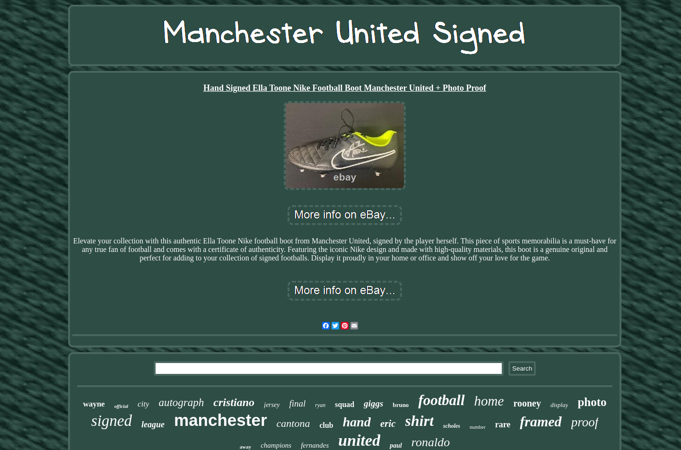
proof (585, 422)
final (297, 403)
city (143, 403)
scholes (451, 426)
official (121, 406)
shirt (419, 420)
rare (503, 424)
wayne (94, 403)
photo (591, 402)
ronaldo (430, 442)
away (245, 447)
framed (540, 421)
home (489, 400)
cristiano (233, 402)
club (326, 425)
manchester (220, 420)
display (559, 404)
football (441, 400)
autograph (181, 402)
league (153, 424)
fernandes (315, 445)
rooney (527, 403)
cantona (293, 423)
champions (276, 445)
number (478, 427)
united (359, 440)
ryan (320, 405)
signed (111, 420)
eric (388, 423)
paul (396, 445)
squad (344, 404)
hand (357, 422)
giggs (373, 403)
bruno (401, 404)
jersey (271, 404)
